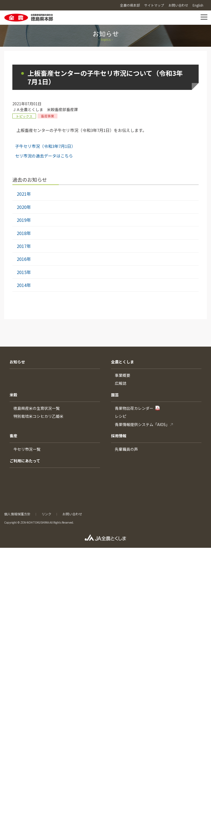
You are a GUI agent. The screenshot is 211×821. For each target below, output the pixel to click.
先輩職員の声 (126, 449)
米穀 (13, 394)
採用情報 (118, 435)
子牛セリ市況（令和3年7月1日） (45, 146)
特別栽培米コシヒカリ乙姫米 (38, 416)
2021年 (24, 193)
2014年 (24, 285)
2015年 (24, 272)
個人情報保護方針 (17, 514)
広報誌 (120, 383)
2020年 (24, 207)
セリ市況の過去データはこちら (44, 156)
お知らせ (17, 361)
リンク (46, 514)
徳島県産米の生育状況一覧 (36, 408)
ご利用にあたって (25, 460)
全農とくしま (122, 361)
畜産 (13, 435)
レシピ (120, 416)
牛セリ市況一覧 (26, 449)
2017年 (24, 246)
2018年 (24, 233)
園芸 (115, 394)
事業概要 (122, 375)
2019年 (24, 220)
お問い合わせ (72, 514)
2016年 (24, 259)
